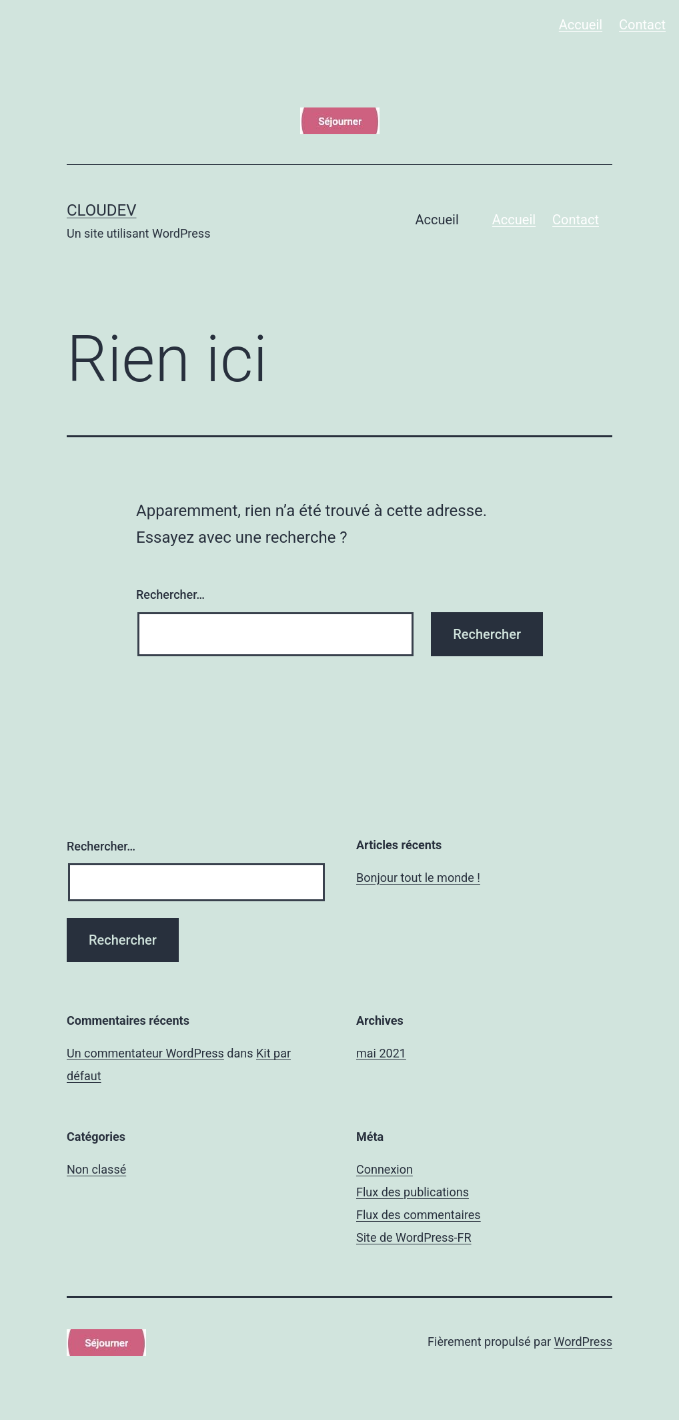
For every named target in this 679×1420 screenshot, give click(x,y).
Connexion (384, 1169)
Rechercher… (170, 594)
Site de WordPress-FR (414, 1237)
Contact (642, 25)
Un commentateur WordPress (145, 1053)
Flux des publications (412, 1192)
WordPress (583, 1342)
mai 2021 (381, 1053)
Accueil (580, 25)
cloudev (102, 210)
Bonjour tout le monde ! (418, 878)
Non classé (96, 1169)
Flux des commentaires (418, 1215)
